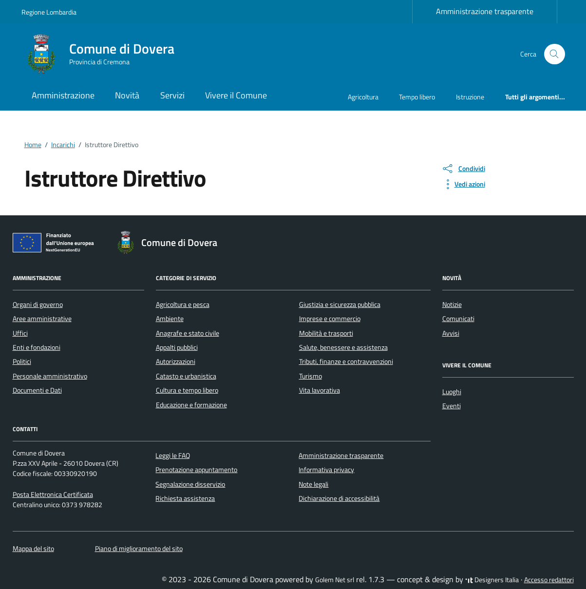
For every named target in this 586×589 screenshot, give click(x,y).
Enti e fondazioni (36, 347)
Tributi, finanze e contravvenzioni (346, 361)
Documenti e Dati (37, 390)
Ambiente (170, 318)
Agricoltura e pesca (182, 304)
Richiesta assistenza (185, 498)
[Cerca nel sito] (554, 54)
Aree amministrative (42, 318)
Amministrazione (63, 95)
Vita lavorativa (319, 390)
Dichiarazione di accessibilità (339, 498)
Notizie (452, 304)
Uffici (20, 333)
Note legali (313, 484)
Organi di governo (38, 304)
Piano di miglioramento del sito (139, 548)
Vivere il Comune (236, 95)
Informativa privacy (326, 469)
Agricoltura (363, 97)
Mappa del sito (33, 548)
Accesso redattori (549, 579)
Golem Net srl (334, 579)
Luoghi (451, 391)
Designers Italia (492, 579)
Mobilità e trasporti (326, 333)
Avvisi (450, 333)
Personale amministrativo (50, 376)
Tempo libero (417, 97)
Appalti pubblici (177, 347)
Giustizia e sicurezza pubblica (339, 304)
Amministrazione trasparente (484, 11)
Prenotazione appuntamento (196, 469)
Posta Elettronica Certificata (53, 494)
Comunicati (458, 318)
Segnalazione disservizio (190, 484)
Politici (22, 361)
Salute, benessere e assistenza (343, 347)
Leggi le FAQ (172, 455)
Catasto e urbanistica (186, 376)
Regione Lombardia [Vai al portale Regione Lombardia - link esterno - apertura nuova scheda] (48, 12)
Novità (127, 95)
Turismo (310, 376)
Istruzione (470, 97)
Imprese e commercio (329, 318)
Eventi (451, 405)
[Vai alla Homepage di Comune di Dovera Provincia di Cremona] (103, 54)
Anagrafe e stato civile (187, 333)
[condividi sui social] (463, 168)
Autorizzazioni (175, 361)
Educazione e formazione (191, 404)
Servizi (172, 95)
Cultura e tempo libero (187, 390)
